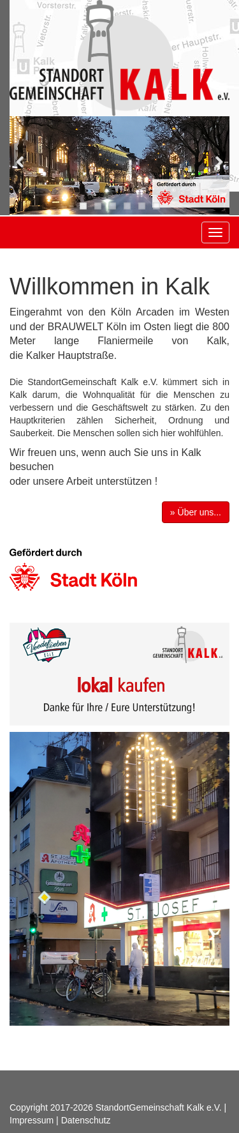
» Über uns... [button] (195, 512)
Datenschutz (86, 1120)
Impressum (32, 1120)
